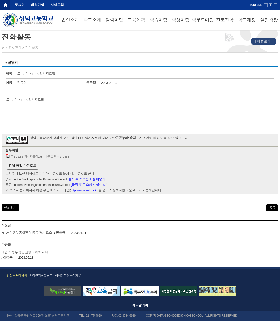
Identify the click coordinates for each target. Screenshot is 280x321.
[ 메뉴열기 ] (263, 41)
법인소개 (70, 20)
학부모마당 (203, 20)
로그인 (20, 5)
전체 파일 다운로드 (22, 165)
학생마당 (180, 20)
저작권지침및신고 (41, 275)
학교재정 (247, 20)
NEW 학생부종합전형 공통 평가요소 (27, 233)
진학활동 (31, 48)
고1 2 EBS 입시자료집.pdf (27, 156)
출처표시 (136, 138)
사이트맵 (57, 5)
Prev (5, 291)
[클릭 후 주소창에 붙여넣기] (87, 179)
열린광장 (269, 20)
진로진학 (225, 20)
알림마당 (114, 20)
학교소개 (92, 20)
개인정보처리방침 (15, 275)
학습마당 (158, 20)
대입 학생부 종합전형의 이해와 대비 (27, 252)
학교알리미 (140, 305)
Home (3, 47)
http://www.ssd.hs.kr (84, 190)
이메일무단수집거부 (68, 275)
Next (275, 291)
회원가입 (37, 5)
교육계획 (136, 20)
